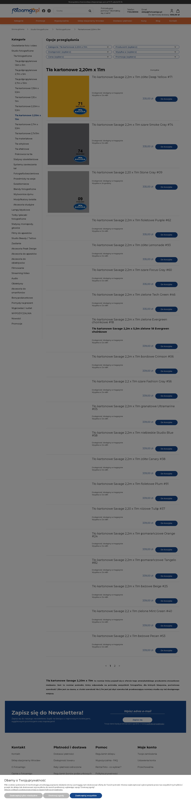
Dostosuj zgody (56, 795)
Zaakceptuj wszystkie (86, 795)
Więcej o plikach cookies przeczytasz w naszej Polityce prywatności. (33, 790)
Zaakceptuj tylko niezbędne (23, 795)
